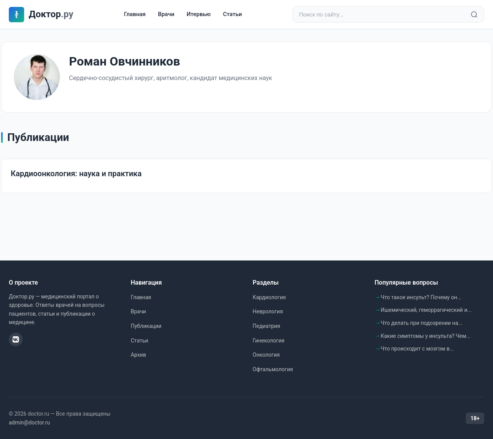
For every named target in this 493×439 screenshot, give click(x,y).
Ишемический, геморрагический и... (426, 310)
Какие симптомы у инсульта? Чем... (425, 336)
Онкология (266, 355)
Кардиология (269, 297)
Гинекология (268, 340)
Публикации (146, 326)
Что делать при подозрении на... (421, 323)
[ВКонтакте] (16, 339)
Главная (135, 14)
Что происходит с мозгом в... (417, 349)
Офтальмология (273, 369)
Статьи (232, 14)
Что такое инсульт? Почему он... (421, 297)
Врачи (166, 14)
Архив (138, 355)
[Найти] (474, 14)
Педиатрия (266, 326)
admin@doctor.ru (29, 422)
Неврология (268, 311)
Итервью (199, 14)
